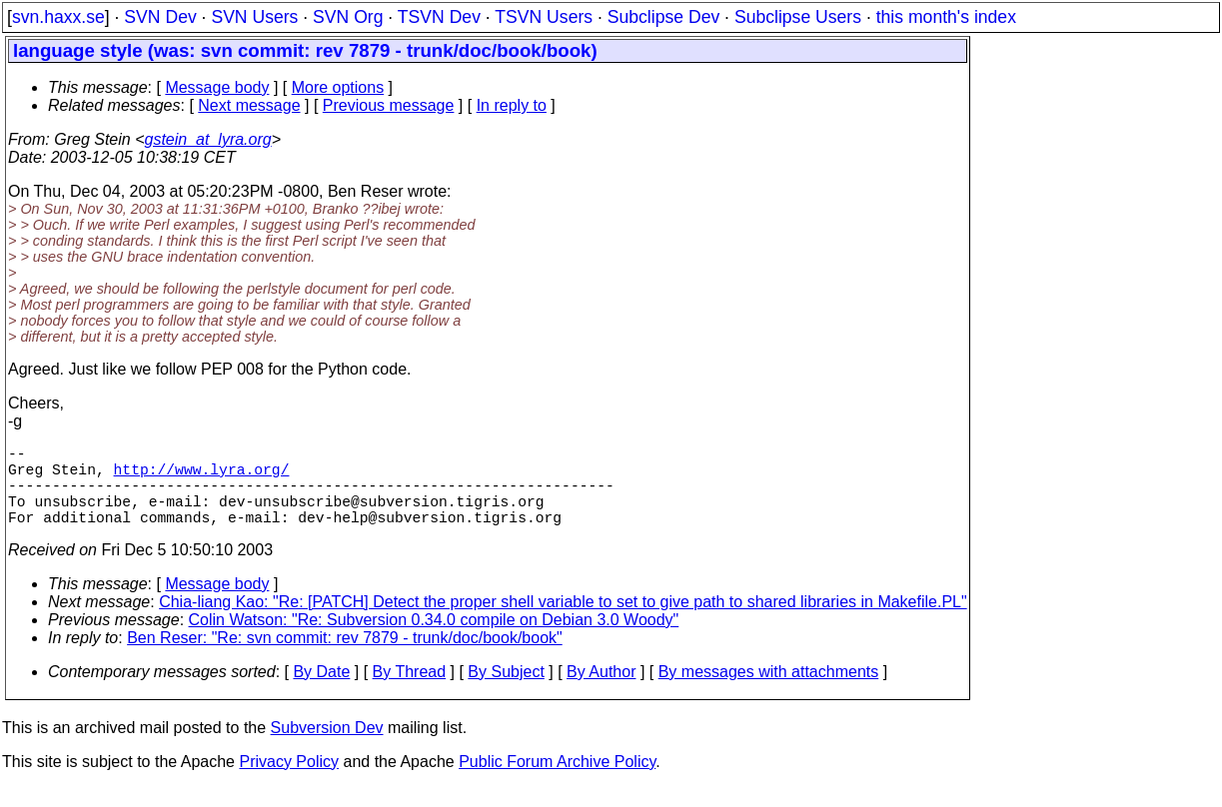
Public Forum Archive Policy (557, 781)
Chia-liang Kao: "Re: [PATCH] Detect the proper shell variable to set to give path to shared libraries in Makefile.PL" (563, 621)
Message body (217, 87)
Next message (249, 105)
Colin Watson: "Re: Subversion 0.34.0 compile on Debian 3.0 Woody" (434, 639)
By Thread (410, 691)
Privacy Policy (289, 781)
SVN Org (348, 17)
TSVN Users (544, 17)
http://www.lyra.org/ (202, 476)
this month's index (946, 17)
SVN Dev (160, 17)
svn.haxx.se (58, 17)
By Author (601, 691)
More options (338, 87)
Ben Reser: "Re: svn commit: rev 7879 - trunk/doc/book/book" (345, 657)
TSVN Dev (439, 17)
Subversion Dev (327, 747)
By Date (321, 691)
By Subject (506, 691)
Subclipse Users (797, 17)
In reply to (512, 105)
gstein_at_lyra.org (208, 139)
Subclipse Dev (663, 17)
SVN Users (254, 17)
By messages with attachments (768, 691)
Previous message (389, 105)
